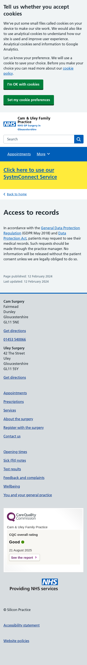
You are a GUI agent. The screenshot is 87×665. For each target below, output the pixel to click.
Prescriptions (13, 401)
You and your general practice (27, 495)
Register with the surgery (23, 427)
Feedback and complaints (23, 478)
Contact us (11, 436)
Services (9, 410)
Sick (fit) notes (14, 460)
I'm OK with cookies (23, 84)
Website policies (16, 641)
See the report (22, 557)
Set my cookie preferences (28, 100)
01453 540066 (14, 339)
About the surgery (18, 419)
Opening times (15, 452)
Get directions (14, 331)
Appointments (19, 154)
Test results (12, 469)
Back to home (17, 194)
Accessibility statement (21, 625)
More (43, 153)
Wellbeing (11, 486)
